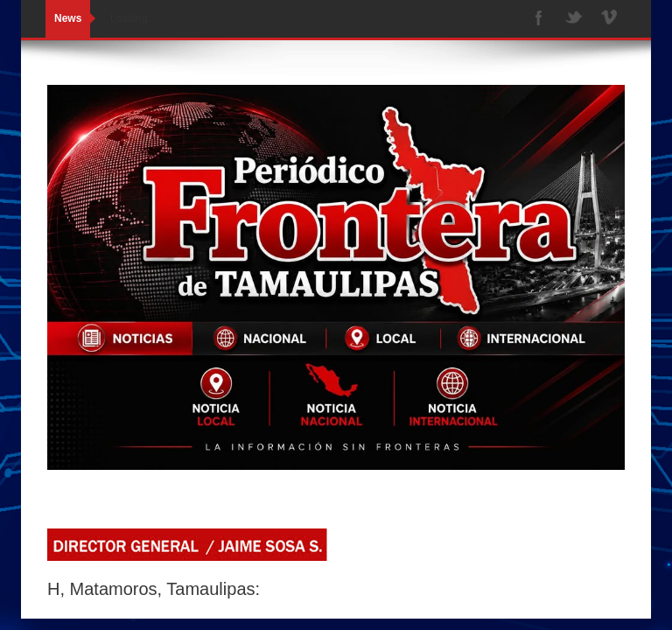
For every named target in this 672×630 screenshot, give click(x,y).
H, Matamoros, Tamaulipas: (153, 588)
